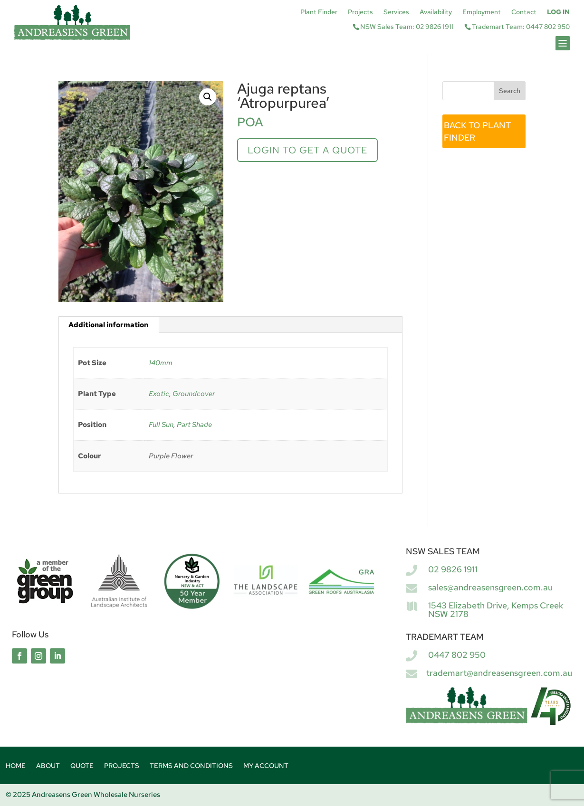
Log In (558, 12)
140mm (160, 363)
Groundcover (193, 393)
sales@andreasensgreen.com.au (490, 587)
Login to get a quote (307, 150)
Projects (360, 12)
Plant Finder (318, 12)
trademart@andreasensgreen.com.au (499, 672)
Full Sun (161, 424)
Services (396, 12)
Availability (436, 12)
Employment (481, 12)
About (48, 766)
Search (509, 90)
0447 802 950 (457, 654)
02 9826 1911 (453, 569)
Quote (82, 766)
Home (16, 766)
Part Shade (194, 424)
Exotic (159, 393)
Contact (523, 12)
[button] (207, 96)
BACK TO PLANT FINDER (477, 131)
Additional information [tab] (108, 325)
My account (265, 766)
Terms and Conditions (191, 766)
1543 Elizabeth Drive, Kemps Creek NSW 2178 (495, 609)
